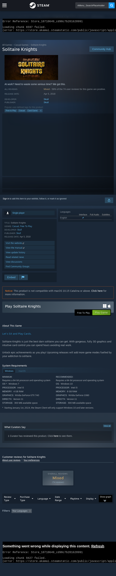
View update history (15, 254)
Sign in (6, 201)
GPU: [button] (75, 522)
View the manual (15, 250)
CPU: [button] (64, 522)
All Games (7, 47)
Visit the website (15, 245)
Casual (22, 113)
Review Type (7, 505)
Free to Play (11, 113)
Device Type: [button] (91, 522)
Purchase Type (25, 505)
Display (90, 505)
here (56, 438)
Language (43, 505)
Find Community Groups (17, 268)
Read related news (15, 259)
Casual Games (21, 47)
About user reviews (11, 462)
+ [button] (40, 113)
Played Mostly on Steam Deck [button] (17, 522)
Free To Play (26, 228)
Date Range (58, 505)
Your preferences (31, 462)
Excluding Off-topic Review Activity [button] (55, 518)
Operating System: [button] (46, 522)
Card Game (33, 113)
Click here (97, 292)
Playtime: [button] (82, 518)
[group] (58, 520)
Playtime (74, 505)
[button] (14, 518)
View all (107, 428)
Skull (46, 101)
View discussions (14, 264)
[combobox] (92, 5)
